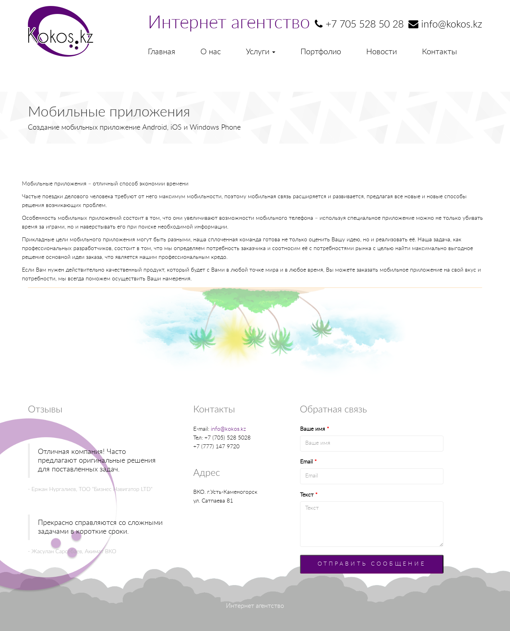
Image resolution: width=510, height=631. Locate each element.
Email (308, 462)
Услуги (260, 52)
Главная (161, 52)
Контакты (439, 52)
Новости (381, 52)
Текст (309, 495)
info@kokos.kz (228, 429)
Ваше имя (314, 429)
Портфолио (320, 52)
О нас (210, 52)
